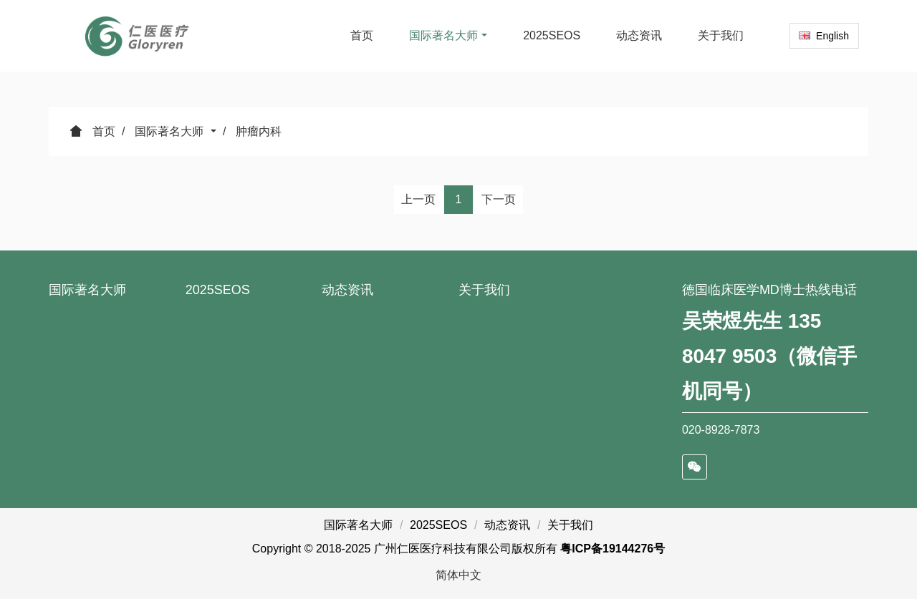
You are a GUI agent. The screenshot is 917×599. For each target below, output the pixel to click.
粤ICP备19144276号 (612, 548)
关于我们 (484, 290)
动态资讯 (347, 290)
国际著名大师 (170, 131)
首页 (361, 35)
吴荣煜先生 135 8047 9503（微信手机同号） (769, 356)
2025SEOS (218, 290)
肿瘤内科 (259, 131)
